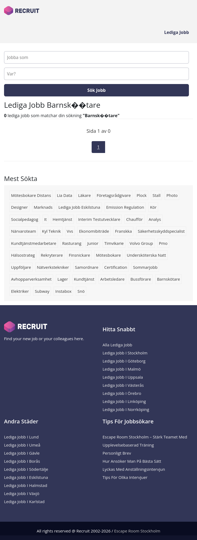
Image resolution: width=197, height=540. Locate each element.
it (45, 219)
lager (62, 279)
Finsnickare (79, 255)
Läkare (84, 195)
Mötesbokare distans (31, 195)
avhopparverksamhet (31, 279)
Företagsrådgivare (114, 195)
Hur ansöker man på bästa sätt (132, 461)
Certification (115, 267)
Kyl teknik (51, 231)
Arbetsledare (112, 279)
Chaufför (134, 219)
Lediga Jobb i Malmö (122, 369)
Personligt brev (117, 453)
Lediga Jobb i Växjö (21, 493)
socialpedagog (24, 219)
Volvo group (141, 243)
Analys (155, 219)
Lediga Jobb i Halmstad (25, 485)
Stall (156, 195)
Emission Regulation (125, 207)
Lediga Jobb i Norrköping (126, 409)
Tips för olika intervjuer (125, 477)
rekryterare (52, 255)
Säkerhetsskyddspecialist (161, 231)
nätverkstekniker (53, 267)
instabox (63, 291)
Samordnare (86, 267)
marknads (43, 207)
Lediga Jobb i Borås (22, 461)
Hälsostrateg (23, 255)
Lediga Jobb (176, 32)
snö (80, 291)
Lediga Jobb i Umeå (22, 445)
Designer (19, 207)
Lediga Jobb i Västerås (123, 385)
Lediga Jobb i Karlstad (24, 501)
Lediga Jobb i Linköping (124, 401)
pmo (163, 243)
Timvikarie (114, 243)
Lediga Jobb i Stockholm (125, 353)
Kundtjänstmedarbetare (33, 243)
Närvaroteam (23, 231)
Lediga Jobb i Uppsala (123, 377)
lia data (64, 195)
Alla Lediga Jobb (117, 344)
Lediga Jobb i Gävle (22, 453)
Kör (153, 207)
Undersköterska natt (146, 255)
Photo (172, 195)
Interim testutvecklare (99, 219)
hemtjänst (62, 219)
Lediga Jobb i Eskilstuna (26, 477)
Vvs (70, 231)
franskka (123, 231)
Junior (92, 243)
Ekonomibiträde (94, 231)
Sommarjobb (145, 267)
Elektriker (20, 291)
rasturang (71, 243)
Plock (142, 195)
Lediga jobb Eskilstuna (79, 207)
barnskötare (168, 279)
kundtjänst (84, 279)
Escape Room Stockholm (137, 531)
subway (42, 291)
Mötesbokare (108, 255)
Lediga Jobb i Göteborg (124, 361)
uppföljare (21, 267)
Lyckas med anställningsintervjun (134, 469)
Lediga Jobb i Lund (21, 437)
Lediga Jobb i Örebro (122, 393)
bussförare (140, 279)
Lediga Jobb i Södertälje (26, 469)
